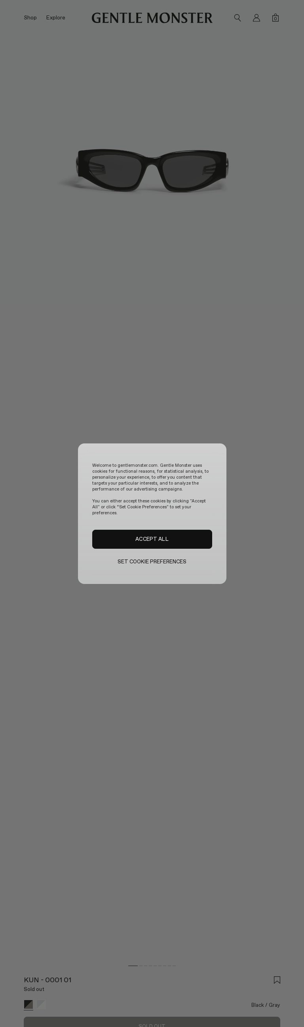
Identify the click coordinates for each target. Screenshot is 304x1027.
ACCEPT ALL (151, 538)
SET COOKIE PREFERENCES (152, 561)
